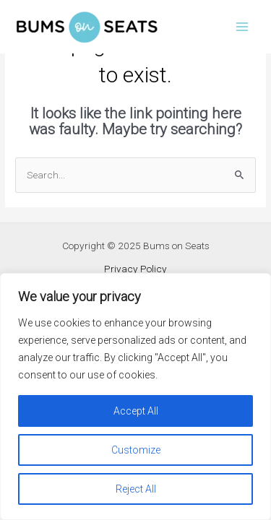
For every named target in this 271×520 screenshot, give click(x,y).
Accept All (135, 411)
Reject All (136, 489)
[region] (135, 396)
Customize (135, 450)
